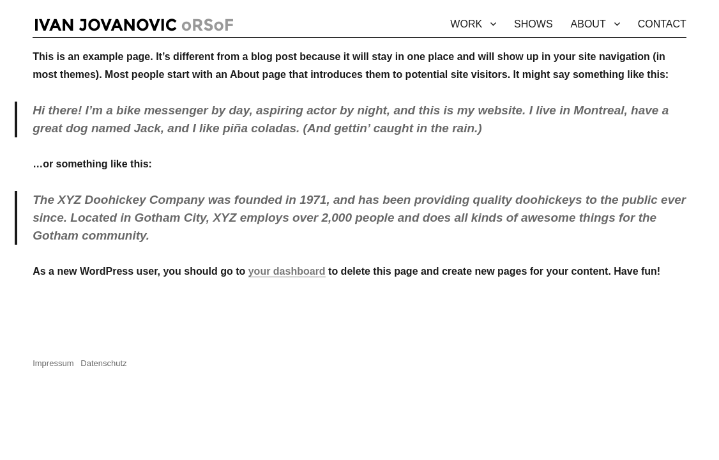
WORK (466, 24)
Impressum (56, 363)
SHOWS (533, 24)
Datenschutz (103, 363)
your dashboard (287, 271)
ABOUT (588, 24)
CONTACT (662, 24)
